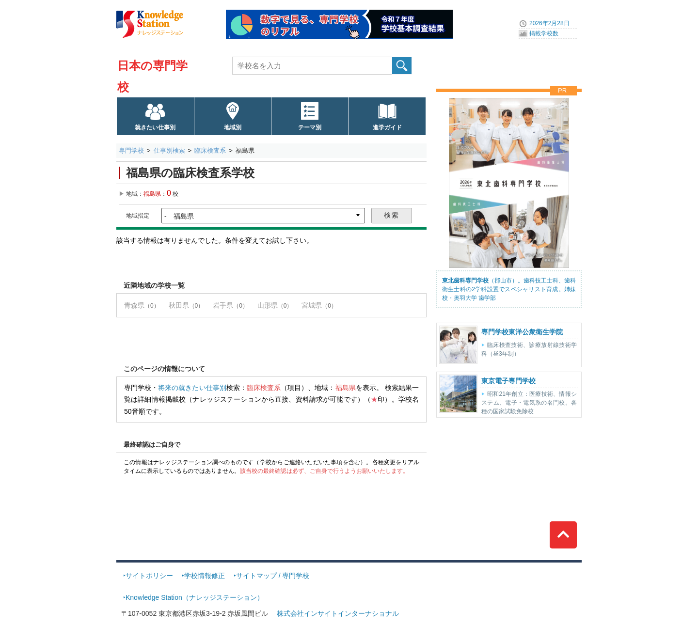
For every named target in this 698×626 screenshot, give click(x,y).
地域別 (232, 127)
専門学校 (131, 150)
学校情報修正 (204, 575)
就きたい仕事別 (155, 127)
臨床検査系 (210, 150)
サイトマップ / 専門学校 (273, 575)
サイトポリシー (149, 575)
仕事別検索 (169, 150)
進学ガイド (387, 127)
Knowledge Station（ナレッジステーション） (195, 597)
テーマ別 (309, 127)
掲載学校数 (543, 33)
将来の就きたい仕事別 (192, 387)
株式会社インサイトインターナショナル (338, 613)
